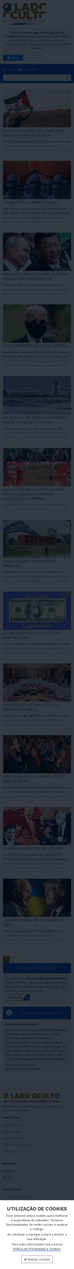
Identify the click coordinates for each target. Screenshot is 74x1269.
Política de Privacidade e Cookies (37, 1249)
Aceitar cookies (37, 1259)
